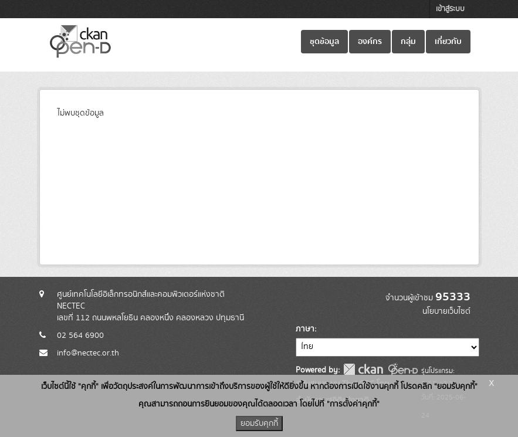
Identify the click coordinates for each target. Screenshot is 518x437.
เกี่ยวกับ (448, 41)
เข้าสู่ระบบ (450, 9)
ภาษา (305, 329)
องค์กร (370, 41)
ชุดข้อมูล (324, 41)
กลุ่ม (408, 41)
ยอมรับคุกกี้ (259, 423)
